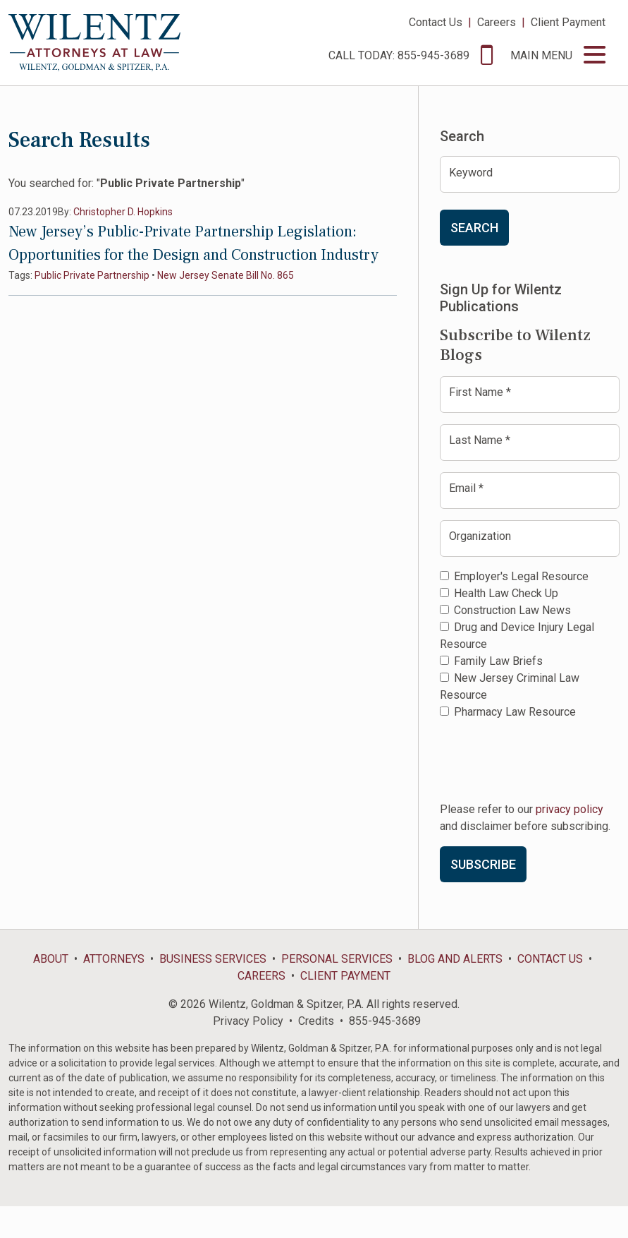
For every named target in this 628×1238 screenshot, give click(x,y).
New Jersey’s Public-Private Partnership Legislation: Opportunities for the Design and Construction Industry (193, 243)
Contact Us (435, 22)
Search (474, 227)
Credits (316, 1021)
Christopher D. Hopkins (123, 211)
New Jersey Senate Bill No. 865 (225, 275)
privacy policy (569, 809)
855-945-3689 (385, 1021)
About (50, 959)
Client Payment (568, 22)
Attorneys (113, 959)
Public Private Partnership (92, 275)
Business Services (212, 959)
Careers (496, 22)
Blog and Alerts (455, 959)
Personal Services (337, 959)
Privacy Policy (248, 1021)
